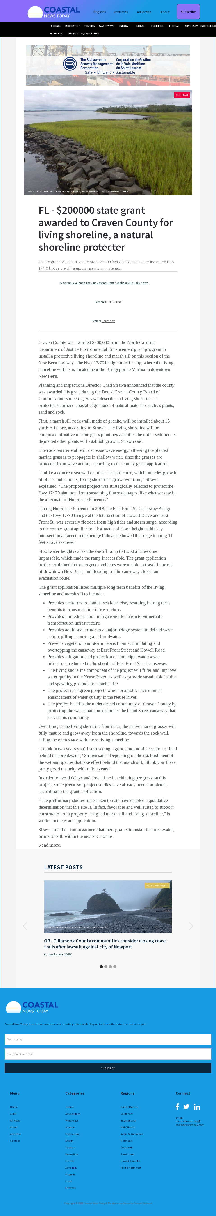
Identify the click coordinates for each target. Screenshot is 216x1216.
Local (68, 1181)
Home (14, 1107)
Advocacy (71, 1167)
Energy (69, 1140)
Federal (69, 1161)
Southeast (182, 95)
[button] (25, 926)
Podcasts (121, 12)
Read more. (50, 845)
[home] (54, 11)
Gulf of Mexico (129, 1107)
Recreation (71, 1154)
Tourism (70, 1147)
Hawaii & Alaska (130, 1161)
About (165, 12)
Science (69, 1127)
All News (15, 1120)
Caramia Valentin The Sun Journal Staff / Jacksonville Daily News (105, 283)
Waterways (71, 1120)
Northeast (126, 1140)
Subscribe (188, 11)
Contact (15, 1140)
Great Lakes (127, 1154)
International (128, 1120)
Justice (69, 1107)
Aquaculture (72, 1113)
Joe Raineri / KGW (60, 954)
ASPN (13, 1113)
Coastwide (127, 1147)
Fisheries (70, 1188)
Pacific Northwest (157, 885)
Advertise (144, 12)
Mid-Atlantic (128, 1127)
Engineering (113, 302)
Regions (99, 11)
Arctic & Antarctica (132, 1134)
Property (70, 1174)
